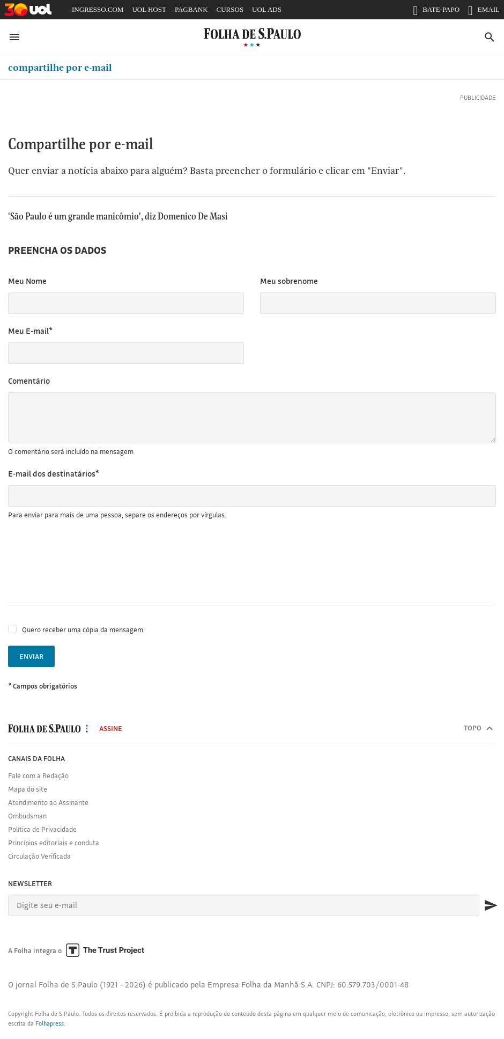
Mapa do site (27, 789)
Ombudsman (27, 816)
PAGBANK (191, 9)
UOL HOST (149, 9)
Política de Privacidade (42, 829)
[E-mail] (243, 905)
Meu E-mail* (30, 330)
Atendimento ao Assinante (48, 802)
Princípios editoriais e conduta (53, 842)
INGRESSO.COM (97, 9)
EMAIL (484, 12)
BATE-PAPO (436, 12)
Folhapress (49, 1023)
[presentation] (89, 562)
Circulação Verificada (39, 856)
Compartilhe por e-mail (60, 67)
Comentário (29, 380)
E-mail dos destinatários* (53, 473)
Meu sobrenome (289, 281)
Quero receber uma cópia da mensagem (82, 629)
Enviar (31, 656)
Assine (110, 728)
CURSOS (230, 9)
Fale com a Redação (38, 775)
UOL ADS (266, 9)
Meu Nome (27, 281)
